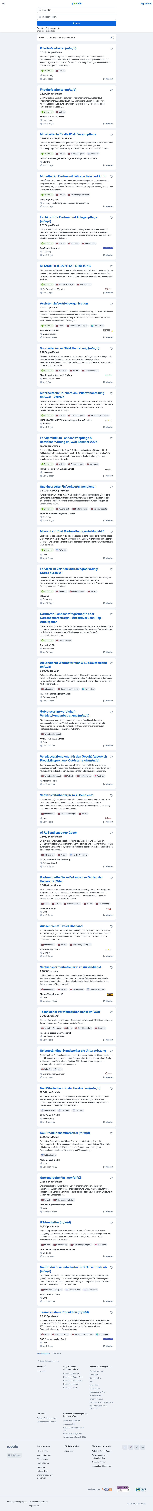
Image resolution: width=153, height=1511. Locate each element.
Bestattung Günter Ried (72, 1377)
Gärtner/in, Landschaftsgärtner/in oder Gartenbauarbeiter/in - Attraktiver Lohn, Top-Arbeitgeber (71, 618)
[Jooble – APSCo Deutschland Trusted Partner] (107, 1489)
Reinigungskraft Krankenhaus (101, 1402)
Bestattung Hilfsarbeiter (72, 1381)
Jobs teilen (69, 1451)
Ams (91, 1382)
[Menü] (3, 3)
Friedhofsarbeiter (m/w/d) (58, 48)
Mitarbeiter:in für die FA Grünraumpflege (68, 134)
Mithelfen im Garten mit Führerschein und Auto (72, 176)
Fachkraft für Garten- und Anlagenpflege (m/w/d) (68, 219)
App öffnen (146, 3)
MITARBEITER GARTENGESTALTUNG (65, 266)
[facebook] (124, 1447)
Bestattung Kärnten (71, 1374)
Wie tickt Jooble (44, 1455)
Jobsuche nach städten (46, 1422)
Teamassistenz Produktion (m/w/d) (64, 1312)
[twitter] (136, 1447)
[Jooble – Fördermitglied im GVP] (141, 1489)
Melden (108, 79)
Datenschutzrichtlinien (38, 1501)
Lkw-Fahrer (94, 1385)
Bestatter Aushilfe (70, 1387)
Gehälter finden (98, 1462)
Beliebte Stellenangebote (47, 1418)
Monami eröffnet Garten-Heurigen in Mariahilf (72, 531)
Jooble (143, 1503)
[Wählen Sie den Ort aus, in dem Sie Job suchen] (76, 17)
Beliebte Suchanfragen (48, 1361)
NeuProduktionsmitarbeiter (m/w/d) (65, 1133)
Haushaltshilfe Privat (98, 1392)
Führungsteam (43, 1459)
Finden (76, 23)
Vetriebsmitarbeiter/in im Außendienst (66, 795)
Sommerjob (94, 1375)
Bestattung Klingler (71, 1384)
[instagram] (130, 1447)
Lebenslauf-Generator (101, 1466)
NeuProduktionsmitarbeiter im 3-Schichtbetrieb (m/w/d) (73, 1269)
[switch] (112, 37)
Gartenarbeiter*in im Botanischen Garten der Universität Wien (71, 879)
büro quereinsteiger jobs (72, 1433)
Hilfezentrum (42, 1471)
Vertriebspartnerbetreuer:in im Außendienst (70, 967)
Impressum (34, 1505)
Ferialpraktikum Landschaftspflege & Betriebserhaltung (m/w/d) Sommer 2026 (68, 440)
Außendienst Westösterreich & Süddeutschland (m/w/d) (73, 665)
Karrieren (41, 1467)
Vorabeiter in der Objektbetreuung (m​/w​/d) (69, 348)
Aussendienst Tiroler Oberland (61, 926)
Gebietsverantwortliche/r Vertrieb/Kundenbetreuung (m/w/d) (64, 713)
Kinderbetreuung (96, 1399)
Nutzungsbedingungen (16, 1501)
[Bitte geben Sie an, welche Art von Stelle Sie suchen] (76, 10)
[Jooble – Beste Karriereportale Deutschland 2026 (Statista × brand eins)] (124, 1489)
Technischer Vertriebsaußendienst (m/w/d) (70, 1012)
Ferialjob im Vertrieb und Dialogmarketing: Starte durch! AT (69, 571)
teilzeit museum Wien (71, 1421)
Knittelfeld (41, 1371)
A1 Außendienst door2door (58, 832)
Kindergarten (95, 1388)
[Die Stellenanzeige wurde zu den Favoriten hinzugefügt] (111, 48)
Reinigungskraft (96, 1378)
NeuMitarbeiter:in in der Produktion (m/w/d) (70, 1088)
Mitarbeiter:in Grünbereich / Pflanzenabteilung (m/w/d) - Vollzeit (72, 395)
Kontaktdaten (43, 1463)
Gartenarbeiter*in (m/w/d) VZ (60, 1177)
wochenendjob (69, 1424)
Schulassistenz (96, 1395)
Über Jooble (42, 1451)
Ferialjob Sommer (96, 1371)
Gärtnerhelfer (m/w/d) (55, 1222)
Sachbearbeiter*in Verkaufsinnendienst (67, 486)
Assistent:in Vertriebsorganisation (64, 303)
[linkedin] (142, 1447)
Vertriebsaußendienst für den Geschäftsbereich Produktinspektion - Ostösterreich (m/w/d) (73, 758)
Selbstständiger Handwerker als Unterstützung (73, 1050)
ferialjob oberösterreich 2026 (74, 1437)
